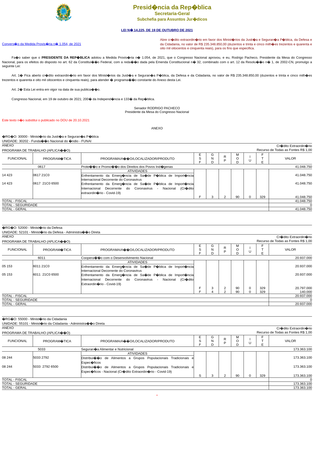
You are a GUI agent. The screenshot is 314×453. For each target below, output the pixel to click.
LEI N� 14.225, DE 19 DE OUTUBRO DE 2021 (157, 30)
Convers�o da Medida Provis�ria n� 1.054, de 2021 (41, 44)
